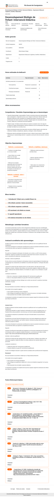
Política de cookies (38, 488)
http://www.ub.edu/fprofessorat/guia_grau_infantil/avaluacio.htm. (24, 332)
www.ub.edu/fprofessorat (39, 311)
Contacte (46, 488)
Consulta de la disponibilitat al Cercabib (14, 383)
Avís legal (30, 488)
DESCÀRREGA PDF (43, 16)
